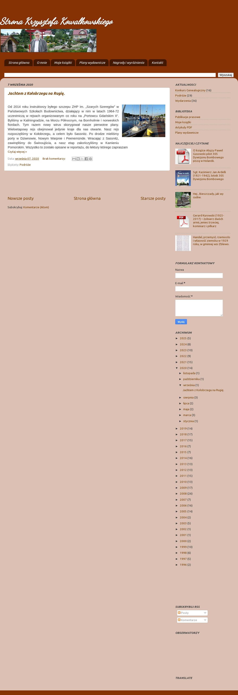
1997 (183, 559)
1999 (183, 547)
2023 (183, 350)
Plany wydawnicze (92, 62)
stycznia (189, 421)
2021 (183, 362)
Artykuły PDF (183, 127)
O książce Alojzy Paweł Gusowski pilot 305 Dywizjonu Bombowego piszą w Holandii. (208, 156)
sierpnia (188, 397)
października (191, 379)
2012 (183, 470)
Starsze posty (153, 198)
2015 (183, 452)
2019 (183, 428)
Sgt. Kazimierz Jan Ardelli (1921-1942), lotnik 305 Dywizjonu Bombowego (209, 175)
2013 (183, 464)
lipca (186, 403)
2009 (183, 487)
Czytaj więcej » (17, 151)
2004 (183, 517)
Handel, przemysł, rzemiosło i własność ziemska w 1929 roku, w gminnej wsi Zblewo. (211, 240)
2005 (183, 511)
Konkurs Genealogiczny (190, 90)
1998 (183, 552)
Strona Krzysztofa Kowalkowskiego (56, 21)
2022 (183, 356)
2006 (183, 505)
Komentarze (187, 620)
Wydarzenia (183, 100)
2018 (183, 434)
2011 (183, 475)
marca (187, 415)
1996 (183, 564)
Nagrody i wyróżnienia (128, 62)
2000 (183, 541)
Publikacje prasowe (187, 117)
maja (186, 409)
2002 (183, 529)
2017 (183, 440)
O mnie (42, 62)
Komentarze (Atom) (36, 207)
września (189, 385)
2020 (183, 368)
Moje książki (63, 62)
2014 (183, 458)
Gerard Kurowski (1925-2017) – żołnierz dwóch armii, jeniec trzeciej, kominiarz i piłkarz (208, 221)
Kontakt (157, 62)
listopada (189, 373)
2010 (183, 482)
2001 (183, 535)
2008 (183, 493)
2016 (183, 446)
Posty (183, 613)
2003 (183, 523)
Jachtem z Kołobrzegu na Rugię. (36, 93)
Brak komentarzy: (54, 158)
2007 (183, 499)
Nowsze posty (21, 198)
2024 (183, 344)
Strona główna (18, 62)
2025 (183, 338)
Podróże (25, 164)
